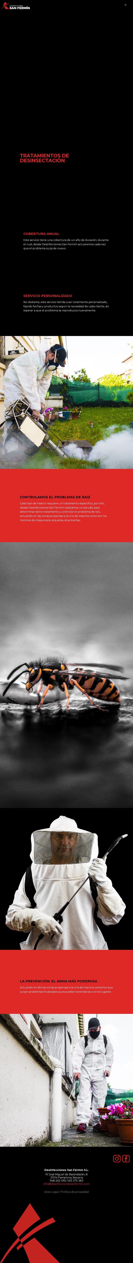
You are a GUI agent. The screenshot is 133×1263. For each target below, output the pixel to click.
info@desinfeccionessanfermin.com (66, 1183)
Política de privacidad (75, 1191)
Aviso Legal (51, 1191)
